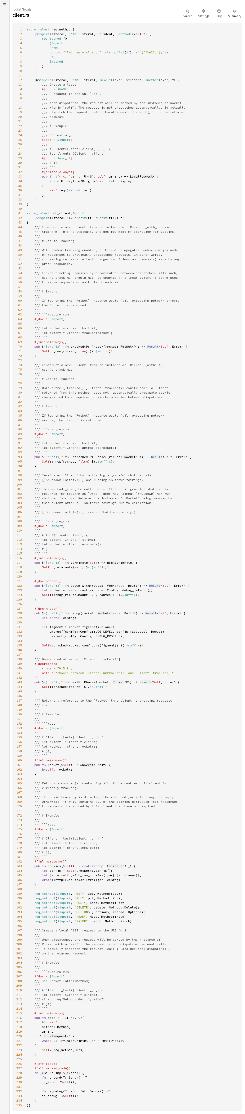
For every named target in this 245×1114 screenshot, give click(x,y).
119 (19, 572)
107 (19, 517)
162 (19, 769)
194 (19, 916)
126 (19, 604)
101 (19, 489)
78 (20, 383)
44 (20, 227)
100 (19, 484)
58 (20, 291)
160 (19, 760)
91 (20, 443)
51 (20, 259)
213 (19, 1004)
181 (19, 857)
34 (20, 181)
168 (19, 797)
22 (20, 126)
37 (20, 195)
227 (19, 1068)
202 (19, 953)
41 (20, 213)
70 (20, 346)
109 (19, 526)
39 (20, 204)
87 (20, 425)
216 (19, 1018)
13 (20, 84)
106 (19, 512)
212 (19, 999)
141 (19, 673)
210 (19, 990)
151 (19, 719)
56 (20, 282)
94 (20, 457)
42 (20, 218)
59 (20, 296)
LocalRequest (141, 176)
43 (20, 222)
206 (19, 972)
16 (20, 98)
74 (20, 365)
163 (19, 774)
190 (19, 898)
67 (20, 333)
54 (20, 273)
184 (19, 870)
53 (20, 268)
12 (20, 80)
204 (19, 962)
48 (20, 245)
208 (19, 981)
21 (20, 121)
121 (19, 581)
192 (19, 907)
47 (20, 241)
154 (19, 733)
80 (20, 392)
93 (20, 452)
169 (19, 802)
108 (19, 521)
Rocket (126, 346)
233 (19, 1096)
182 (19, 861)
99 (20, 480)
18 (20, 107)
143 (19, 682)
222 (19, 1045)
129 (19, 618)
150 (19, 714)
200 (19, 944)
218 (19, 1027)
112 (19, 539)
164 (19, 779)
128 (19, 613)
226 (19, 1064)
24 (20, 135)
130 (19, 622)
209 (19, 985)
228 (19, 1073)
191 (19, 903)
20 (20, 117)
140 (19, 668)
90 (20, 438)
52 (20, 264)
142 (19, 677)
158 (19, 751)
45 (20, 231)
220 (19, 1036)
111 (19, 535)
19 (20, 112)
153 (19, 728)
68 (20, 337)
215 (19, 1013)
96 (20, 466)
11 (20, 75)
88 (20, 429)
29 (20, 158)
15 (20, 94)
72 (20, 356)
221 (19, 1041)
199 (19, 939)
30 (20, 163)
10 (20, 71)
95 (20, 461)
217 (19, 1022)
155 (19, 737)
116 (19, 558)
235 (19, 1105)
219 (19, 1031)
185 (19, 875)
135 (19, 645)
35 (20, 186)
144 (19, 687)
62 (20, 310)
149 (19, 710)
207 (19, 976)
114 (19, 549)
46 (20, 236)
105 (19, 507)
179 (19, 847)
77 (20, 379)
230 (19, 1082)
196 (19, 926)
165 (19, 783)
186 (19, 880)
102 (19, 494)
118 (19, 567)
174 (19, 824)
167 (19, 792)
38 (20, 199)
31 (20, 167)
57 (20, 287)
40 (20, 209)
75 (20, 369)
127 (19, 608)
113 (19, 544)
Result (153, 346)
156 (19, 742)
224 (19, 1054)
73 (20, 360)
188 (19, 889)
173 (19, 820)
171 (19, 811)
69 (20, 342)
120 (19, 576)
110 (19, 530)
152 (19, 723)
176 (19, 834)
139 (19, 664)
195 (19, 921)
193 (19, 912)
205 (19, 967)
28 (20, 153)
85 (20, 415)
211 (19, 995)
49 (20, 250)
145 (19, 691)
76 (20, 374)
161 (19, 765)
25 (20, 140)
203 (19, 958)
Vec (110, 585)
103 (19, 498)
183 (19, 866)
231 (19, 1087)
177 (19, 838)
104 (19, 503)
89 (20, 434)
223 (19, 1050)
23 (20, 130)
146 (19, 696)
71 (20, 351)
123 (19, 590)
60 (20, 300)
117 (19, 562)
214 (19, 1008)
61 (20, 305)
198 (19, 935)
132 (19, 631)
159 (19, 756)
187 (19, 884)
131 (19, 627)
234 (19, 1100)
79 (20, 388)
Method (63, 1027)
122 (19, 585)
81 (20, 397)
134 (19, 641)
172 (19, 815)
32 (20, 172)
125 (19, 599)
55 (20, 277)
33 (20, 176)
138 (19, 659)
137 (19, 654)
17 (20, 103)
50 (20, 254)
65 (20, 323)
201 (19, 949)
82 (20, 402)
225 (19, 1059)
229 (19, 1077)
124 (19, 595)
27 (20, 149)
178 (19, 843)
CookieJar (115, 866)
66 (20, 328)
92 (20, 448)
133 (19, 636)
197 (19, 930)
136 (19, 650)
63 (20, 314)
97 (20, 471)
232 (19, 1091)
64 (20, 319)
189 (19, 893)
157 (19, 746)
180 (19, 852)
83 (20, 406)
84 (20, 411)
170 (19, 806)
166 (19, 788)
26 (20, 144)
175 (19, 829)
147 (19, 700)
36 (20, 190)
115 (19, 553)
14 (20, 89)
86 (20, 420)
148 (19, 705)
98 (20, 475)
